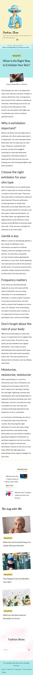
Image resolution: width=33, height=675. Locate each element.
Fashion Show (10, 32)
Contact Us (10, 669)
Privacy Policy (27, 669)
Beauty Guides (16, 56)
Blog (4, 672)
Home (3, 669)
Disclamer (18, 669)
